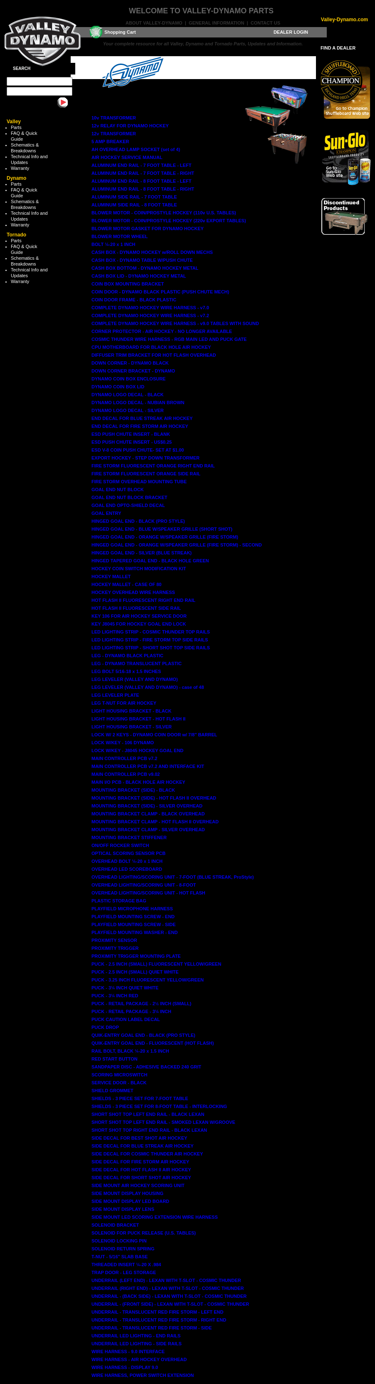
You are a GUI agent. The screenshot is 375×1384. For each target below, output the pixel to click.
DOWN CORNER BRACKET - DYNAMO (133, 370)
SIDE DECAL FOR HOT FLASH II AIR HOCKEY (141, 1169)
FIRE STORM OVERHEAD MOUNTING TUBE (139, 481)
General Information (216, 22)
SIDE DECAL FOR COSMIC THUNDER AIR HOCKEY (147, 1153)
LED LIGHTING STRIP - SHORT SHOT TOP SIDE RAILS (150, 647)
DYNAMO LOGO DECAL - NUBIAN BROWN (137, 402)
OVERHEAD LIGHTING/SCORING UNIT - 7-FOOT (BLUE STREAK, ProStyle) (172, 877)
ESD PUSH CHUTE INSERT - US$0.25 (131, 442)
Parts (16, 127)
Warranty (20, 168)
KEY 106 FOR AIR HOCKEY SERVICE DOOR (139, 616)
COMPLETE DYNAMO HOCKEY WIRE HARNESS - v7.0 (150, 307)
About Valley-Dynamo (154, 22)
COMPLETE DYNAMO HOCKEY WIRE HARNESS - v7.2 (150, 315)
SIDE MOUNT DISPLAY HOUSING (127, 1193)
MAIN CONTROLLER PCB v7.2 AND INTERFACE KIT (147, 766)
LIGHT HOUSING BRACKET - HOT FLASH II (138, 718)
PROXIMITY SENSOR (114, 940)
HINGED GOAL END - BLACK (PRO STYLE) (138, 521)
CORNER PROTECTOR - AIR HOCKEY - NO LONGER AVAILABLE (161, 331)
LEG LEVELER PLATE (115, 695)
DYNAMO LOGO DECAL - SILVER (127, 410)
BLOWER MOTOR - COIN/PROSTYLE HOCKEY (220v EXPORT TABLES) (168, 220)
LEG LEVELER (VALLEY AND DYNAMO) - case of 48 (147, 687)
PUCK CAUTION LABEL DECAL (125, 1019)
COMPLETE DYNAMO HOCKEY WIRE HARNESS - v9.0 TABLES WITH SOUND (175, 323)
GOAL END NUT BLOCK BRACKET (129, 497)
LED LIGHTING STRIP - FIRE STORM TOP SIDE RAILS (149, 639)
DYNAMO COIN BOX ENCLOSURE (128, 378)
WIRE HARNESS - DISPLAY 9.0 (124, 1367)
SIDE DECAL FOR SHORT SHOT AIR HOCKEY (141, 1177)
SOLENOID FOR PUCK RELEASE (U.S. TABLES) (143, 1232)
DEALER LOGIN (291, 32)
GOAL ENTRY (106, 513)
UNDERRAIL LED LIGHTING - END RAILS (135, 1335)
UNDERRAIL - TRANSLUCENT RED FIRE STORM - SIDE (151, 1327)
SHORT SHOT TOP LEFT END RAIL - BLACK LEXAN (147, 1114)
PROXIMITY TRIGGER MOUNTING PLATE (136, 956)
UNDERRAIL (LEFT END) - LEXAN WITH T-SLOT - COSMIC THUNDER (166, 1280)
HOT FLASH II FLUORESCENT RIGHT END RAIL (143, 600)
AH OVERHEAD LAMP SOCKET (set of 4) (135, 149)
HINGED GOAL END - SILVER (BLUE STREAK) (141, 552)
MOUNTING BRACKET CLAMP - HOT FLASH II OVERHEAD (155, 821)
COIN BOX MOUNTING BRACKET (127, 283)
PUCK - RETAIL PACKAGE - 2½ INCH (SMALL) (141, 1003)
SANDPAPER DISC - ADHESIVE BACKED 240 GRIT (146, 1066)
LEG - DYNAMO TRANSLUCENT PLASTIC (136, 663)
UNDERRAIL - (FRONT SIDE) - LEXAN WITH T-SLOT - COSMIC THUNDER (170, 1304)
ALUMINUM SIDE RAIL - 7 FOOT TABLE (134, 196)
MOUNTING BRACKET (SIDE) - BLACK (133, 790)
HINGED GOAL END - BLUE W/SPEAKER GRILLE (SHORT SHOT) (161, 529)
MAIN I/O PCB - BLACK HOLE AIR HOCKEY (138, 782)
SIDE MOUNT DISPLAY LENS (122, 1209)
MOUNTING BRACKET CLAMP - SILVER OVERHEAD (148, 829)
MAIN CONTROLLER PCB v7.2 (124, 758)
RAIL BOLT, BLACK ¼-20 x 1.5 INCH (130, 1051)
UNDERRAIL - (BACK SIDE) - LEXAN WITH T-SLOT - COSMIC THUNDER (169, 1296)
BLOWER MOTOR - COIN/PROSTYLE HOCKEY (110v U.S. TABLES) (163, 212)
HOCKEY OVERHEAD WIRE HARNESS (133, 592)
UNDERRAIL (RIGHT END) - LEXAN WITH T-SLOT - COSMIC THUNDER (167, 1288)
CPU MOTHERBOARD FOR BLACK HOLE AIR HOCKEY (151, 347)
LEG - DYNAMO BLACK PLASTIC (127, 655)
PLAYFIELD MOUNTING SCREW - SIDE (133, 924)
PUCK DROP (105, 1027)
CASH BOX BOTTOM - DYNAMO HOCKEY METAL (144, 268)
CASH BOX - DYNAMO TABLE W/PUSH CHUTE (142, 260)
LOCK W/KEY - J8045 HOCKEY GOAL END (137, 750)
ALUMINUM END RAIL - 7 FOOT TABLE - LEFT (141, 165)
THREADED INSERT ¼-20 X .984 (126, 1264)
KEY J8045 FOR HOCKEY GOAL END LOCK (138, 623)
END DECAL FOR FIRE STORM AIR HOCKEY (139, 426)
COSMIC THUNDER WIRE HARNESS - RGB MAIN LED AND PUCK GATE (169, 339)
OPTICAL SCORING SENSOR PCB (128, 853)
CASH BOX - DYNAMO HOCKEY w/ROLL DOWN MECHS (152, 252)
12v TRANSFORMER (113, 133)
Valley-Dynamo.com (344, 19)
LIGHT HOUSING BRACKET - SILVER (131, 726)
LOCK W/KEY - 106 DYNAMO (122, 742)
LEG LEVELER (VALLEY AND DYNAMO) (134, 679)
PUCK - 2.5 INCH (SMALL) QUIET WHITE (135, 971)
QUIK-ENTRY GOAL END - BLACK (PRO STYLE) (143, 1035)
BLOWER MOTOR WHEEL (119, 236)
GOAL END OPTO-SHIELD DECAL (128, 505)
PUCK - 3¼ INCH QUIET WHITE (124, 987)
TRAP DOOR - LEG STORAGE (123, 1272)
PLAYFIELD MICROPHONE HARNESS (132, 908)
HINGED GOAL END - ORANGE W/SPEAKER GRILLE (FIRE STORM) (164, 536)
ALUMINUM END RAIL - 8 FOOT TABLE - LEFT (141, 181)
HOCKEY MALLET (111, 576)
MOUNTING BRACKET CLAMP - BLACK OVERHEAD (148, 813)
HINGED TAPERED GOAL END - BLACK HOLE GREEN (150, 560)
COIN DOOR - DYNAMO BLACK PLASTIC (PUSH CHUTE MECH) (160, 291)
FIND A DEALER (338, 47)
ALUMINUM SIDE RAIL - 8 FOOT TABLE (134, 204)
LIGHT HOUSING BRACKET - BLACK (131, 710)
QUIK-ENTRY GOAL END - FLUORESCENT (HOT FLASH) (152, 1043)
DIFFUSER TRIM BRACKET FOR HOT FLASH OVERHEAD (153, 355)
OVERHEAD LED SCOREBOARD (126, 869)
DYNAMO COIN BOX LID (117, 386)
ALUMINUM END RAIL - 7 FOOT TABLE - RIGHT (142, 173)
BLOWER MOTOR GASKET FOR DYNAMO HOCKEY (147, 228)
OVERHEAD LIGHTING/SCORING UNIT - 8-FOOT (143, 884)
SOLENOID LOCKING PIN (119, 1240)
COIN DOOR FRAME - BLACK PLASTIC (133, 299)
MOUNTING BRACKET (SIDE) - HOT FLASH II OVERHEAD (153, 797)
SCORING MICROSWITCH (119, 1074)
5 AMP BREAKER (110, 141)
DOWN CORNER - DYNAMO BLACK (130, 362)
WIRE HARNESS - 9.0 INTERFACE (128, 1351)
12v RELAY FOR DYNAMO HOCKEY (130, 125)
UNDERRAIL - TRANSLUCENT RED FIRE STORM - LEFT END (157, 1311)
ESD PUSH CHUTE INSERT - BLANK (130, 434)
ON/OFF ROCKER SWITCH (120, 845)
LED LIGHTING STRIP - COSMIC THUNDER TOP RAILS (150, 631)
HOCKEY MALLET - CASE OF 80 (126, 584)
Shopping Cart (120, 32)
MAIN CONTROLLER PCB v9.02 (125, 774)
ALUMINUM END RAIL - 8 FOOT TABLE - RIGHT (142, 188)
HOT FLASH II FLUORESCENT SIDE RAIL (136, 608)
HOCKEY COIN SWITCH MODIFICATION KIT (138, 568)
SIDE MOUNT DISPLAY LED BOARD (130, 1201)
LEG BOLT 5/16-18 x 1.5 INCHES (126, 671)
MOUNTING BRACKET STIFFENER (129, 837)
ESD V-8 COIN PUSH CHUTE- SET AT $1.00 (137, 449)
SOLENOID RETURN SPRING (123, 1248)
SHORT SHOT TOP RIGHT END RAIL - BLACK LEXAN (149, 1130)
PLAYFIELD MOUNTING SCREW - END (133, 916)
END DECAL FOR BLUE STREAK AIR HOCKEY (141, 418)
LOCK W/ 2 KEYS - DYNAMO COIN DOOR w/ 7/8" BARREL (154, 734)
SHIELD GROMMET (112, 1090)
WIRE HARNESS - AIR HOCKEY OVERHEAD (139, 1359)
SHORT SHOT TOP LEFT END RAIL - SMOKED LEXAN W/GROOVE (163, 1122)
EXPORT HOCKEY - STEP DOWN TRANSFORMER (145, 457)
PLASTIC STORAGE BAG (118, 900)
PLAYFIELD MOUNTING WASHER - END (134, 932)
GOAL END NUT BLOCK (117, 489)
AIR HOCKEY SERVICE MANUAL (127, 157)
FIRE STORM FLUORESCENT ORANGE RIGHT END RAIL (153, 465)
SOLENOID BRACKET (115, 1224)
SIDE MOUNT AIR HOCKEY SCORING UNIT (138, 1185)
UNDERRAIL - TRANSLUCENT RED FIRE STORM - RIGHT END (158, 1319)
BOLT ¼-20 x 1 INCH (113, 244)
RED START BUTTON (114, 1058)
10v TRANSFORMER (113, 117)
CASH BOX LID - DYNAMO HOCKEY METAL (138, 275)
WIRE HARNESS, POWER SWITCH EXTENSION (142, 1375)
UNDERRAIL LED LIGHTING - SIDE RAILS (136, 1343)
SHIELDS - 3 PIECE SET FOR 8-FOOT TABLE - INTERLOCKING (159, 1106)
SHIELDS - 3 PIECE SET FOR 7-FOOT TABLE (139, 1098)
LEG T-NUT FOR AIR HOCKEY (123, 703)
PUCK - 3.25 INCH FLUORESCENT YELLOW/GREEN (147, 979)
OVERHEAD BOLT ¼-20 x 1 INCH (127, 861)
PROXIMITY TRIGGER (114, 948)
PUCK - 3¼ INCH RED (114, 995)
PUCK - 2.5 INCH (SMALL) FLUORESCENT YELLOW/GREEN (156, 964)
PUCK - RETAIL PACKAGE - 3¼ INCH (131, 1011)
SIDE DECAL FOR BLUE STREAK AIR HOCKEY (142, 1145)
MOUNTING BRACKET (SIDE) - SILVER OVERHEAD (146, 805)
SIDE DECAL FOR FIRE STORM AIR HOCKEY (140, 1161)
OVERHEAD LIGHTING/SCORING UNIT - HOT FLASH (148, 892)
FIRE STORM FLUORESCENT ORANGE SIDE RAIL (145, 473)
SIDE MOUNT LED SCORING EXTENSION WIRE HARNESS (154, 1217)
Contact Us (265, 22)
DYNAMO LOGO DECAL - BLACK (127, 394)
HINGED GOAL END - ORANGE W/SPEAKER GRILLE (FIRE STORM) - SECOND (176, 544)
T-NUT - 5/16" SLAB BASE (119, 1256)
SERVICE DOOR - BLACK (118, 1082)
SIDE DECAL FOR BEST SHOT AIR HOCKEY (139, 1138)
